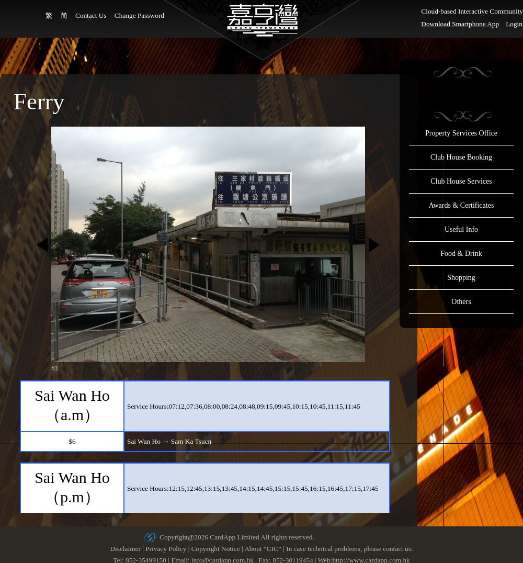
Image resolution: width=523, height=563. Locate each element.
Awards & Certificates (461, 205)
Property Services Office (461, 133)
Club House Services (461, 181)
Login (514, 24)
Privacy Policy (165, 549)
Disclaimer (125, 549)
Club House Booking (461, 157)
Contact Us (91, 15)
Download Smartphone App (460, 24)
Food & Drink (461, 253)
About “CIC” (262, 549)
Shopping (461, 278)
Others (461, 302)
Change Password (139, 15)
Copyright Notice (215, 549)
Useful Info (461, 229)
